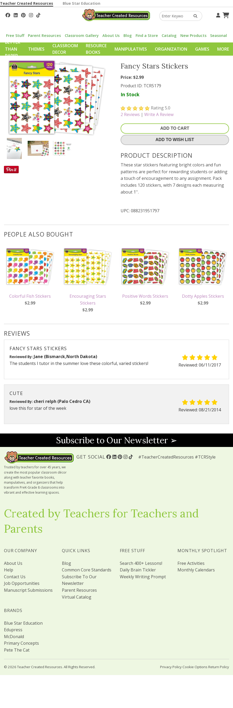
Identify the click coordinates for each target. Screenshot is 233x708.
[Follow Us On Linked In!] (16, 14)
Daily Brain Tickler (138, 570)
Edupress (13, 630)
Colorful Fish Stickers (30, 296)
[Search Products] (193, 16)
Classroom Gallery (82, 35)
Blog (127, 35)
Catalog (169, 35)
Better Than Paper (12, 49)
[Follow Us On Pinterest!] (23, 14)
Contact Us (15, 577)
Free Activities (191, 563)
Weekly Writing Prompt (143, 577)
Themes (36, 49)
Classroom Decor (65, 49)
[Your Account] (217, 14)
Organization (171, 49)
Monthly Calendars (196, 570)
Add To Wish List (175, 139)
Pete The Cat (16, 650)
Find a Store (147, 35)
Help (8, 570)
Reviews (130, 114)
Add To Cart (174, 128)
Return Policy (218, 666)
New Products (193, 35)
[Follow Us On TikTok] (38, 14)
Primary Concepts (21, 643)
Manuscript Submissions (28, 590)
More (223, 49)
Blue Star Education (81, 3)
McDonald (14, 636)
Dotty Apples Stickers (203, 296)
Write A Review (158, 114)
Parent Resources (44, 35)
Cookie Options (194, 666)
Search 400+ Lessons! (141, 563)
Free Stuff (15, 35)
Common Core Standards (86, 570)
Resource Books (96, 49)
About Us (111, 35)
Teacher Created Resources (26, 3)
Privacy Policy (171, 666)
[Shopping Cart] (225, 14)
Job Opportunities (21, 583)
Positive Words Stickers (145, 296)
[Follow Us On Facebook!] (8, 14)
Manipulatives (131, 49)
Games (202, 49)
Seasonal (218, 35)
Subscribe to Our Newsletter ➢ (116, 440)
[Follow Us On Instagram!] (31, 14)
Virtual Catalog (76, 597)
